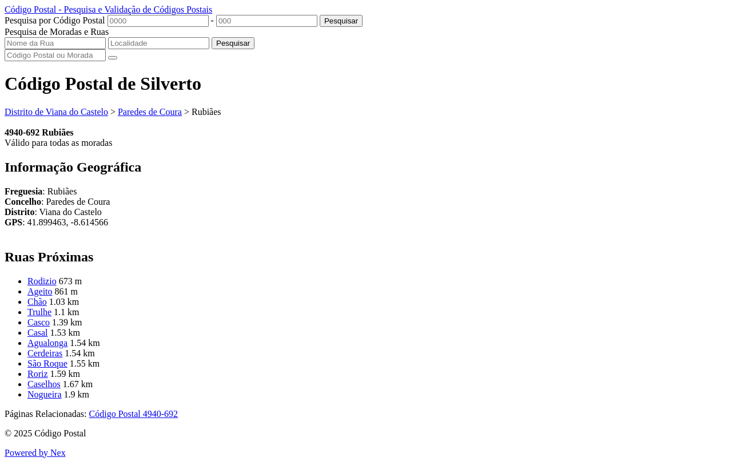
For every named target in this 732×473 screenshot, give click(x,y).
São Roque (47, 363)
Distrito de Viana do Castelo (56, 112)
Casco (38, 322)
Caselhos (44, 384)
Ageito (40, 291)
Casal (37, 332)
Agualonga (47, 343)
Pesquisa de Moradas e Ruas (57, 32)
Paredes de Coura (150, 112)
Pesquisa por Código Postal (55, 20)
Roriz (37, 374)
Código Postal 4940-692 (133, 414)
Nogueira (44, 394)
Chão (37, 302)
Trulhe (39, 312)
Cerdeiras (44, 353)
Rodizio (42, 281)
